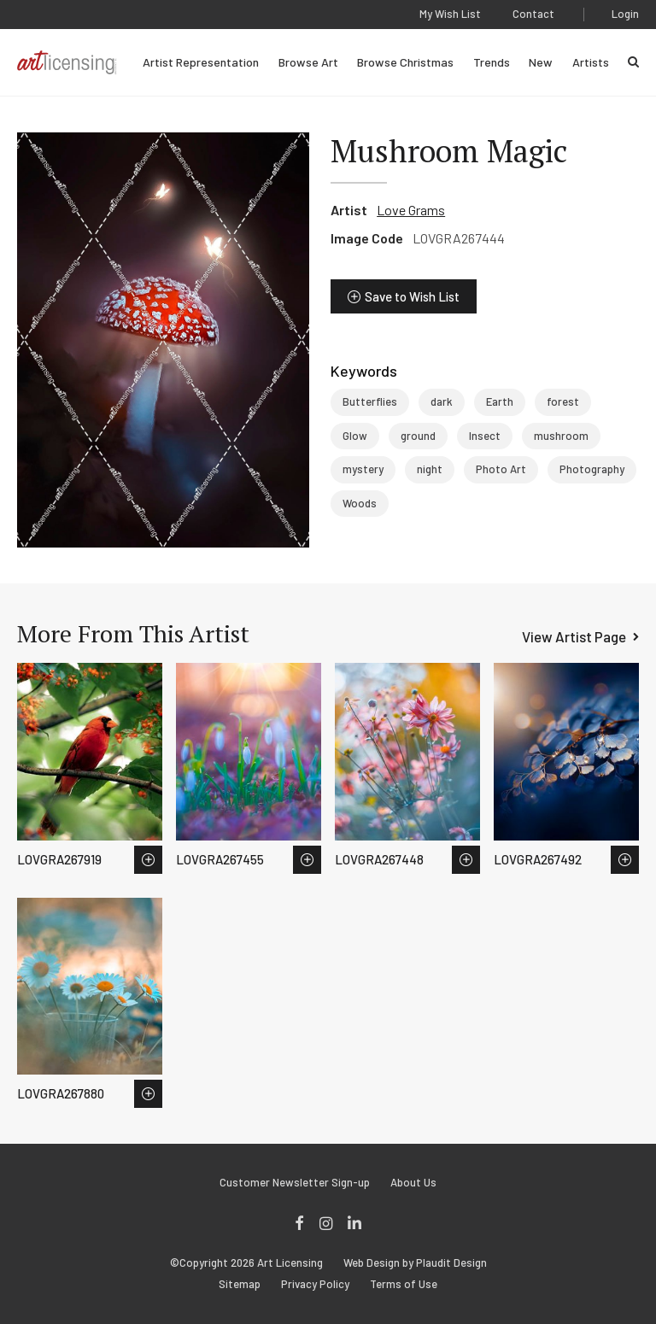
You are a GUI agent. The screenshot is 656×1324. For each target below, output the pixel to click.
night (429, 469)
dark (441, 401)
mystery (363, 469)
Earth (499, 401)
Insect (485, 435)
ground (418, 435)
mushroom (561, 435)
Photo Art (501, 469)
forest (563, 401)
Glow (355, 435)
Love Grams (411, 210)
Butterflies (370, 401)
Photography (591, 469)
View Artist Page (574, 636)
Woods (360, 503)
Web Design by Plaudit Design (415, 1263)
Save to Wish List (412, 296)
